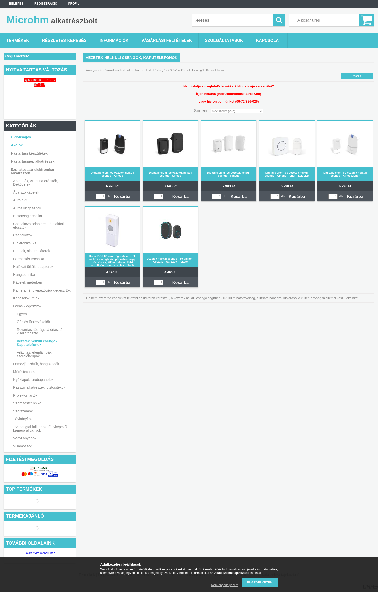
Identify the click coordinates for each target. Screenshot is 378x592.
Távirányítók (22, 419)
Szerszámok (23, 411)
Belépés (16, 3)
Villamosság (22, 446)
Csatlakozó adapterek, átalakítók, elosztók (39, 225)
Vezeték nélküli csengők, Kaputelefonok (37, 343)
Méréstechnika (24, 372)
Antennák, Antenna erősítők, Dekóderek (35, 183)
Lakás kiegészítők (27, 306)
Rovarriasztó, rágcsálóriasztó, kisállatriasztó (40, 331)
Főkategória (92, 70)
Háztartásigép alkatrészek (32, 161)
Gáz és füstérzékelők (33, 322)
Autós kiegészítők (27, 208)
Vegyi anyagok (24, 438)
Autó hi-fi (20, 200)
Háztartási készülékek (29, 153)
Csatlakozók (22, 235)
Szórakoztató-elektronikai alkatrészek (32, 171)
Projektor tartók (25, 395)
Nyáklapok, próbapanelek (33, 380)
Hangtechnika (24, 275)
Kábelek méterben (27, 282)
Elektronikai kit (24, 243)
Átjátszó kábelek (26, 192)
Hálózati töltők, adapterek (33, 267)
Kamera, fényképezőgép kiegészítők (42, 290)
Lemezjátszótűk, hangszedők (36, 364)
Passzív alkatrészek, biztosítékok (39, 387)
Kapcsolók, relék (26, 298)
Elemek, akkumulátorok (31, 251)
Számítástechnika (27, 403)
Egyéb (22, 314)
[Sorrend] (237, 111)
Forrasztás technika (28, 259)
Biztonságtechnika (27, 216)
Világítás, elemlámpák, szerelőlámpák (35, 354)
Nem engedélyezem (224, 585)
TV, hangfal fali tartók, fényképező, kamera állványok (40, 428)
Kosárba (122, 196)
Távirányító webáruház (39, 553)
